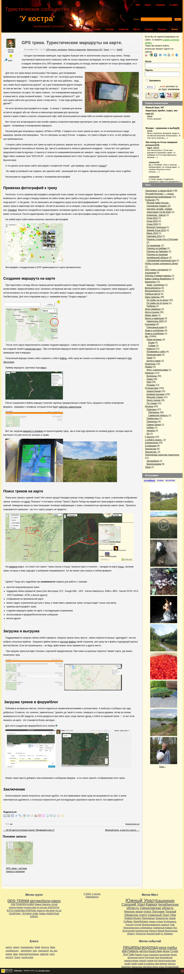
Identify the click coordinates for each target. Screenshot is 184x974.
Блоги (174, 29)
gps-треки (18, 900)
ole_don (54, 950)
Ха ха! (58, 910)
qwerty (16, 947)
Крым (172, 918)
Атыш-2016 (152, 224)
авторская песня (135, 957)
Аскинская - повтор (156, 215)
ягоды (155, 967)
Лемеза (138, 954)
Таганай (170, 911)
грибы (172, 947)
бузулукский (128, 931)
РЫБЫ (42, 913)
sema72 (9, 957)
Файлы (63, 358)
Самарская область (158, 415)
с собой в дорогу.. (154, 440)
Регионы (149, 406)
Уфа (173, 915)
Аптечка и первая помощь (158, 275)
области (153, 931)
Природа (149, 373)
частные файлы (68, 641)
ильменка (154, 954)
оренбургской (142, 931)
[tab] (150, 480)
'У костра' (37, 18)
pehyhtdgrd (26, 950)
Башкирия (164, 900)
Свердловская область (157, 908)
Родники (151, 385)
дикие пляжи (156, 921)
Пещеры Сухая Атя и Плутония (162, 239)
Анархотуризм (154, 391)
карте (27, 501)
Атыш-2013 (152, 221)
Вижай (161, 931)
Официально (92, 897)
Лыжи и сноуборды (154, 330)
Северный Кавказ (163, 927)
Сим (172, 924)
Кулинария (150, 324)
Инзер (137, 918)
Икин (43, 367)
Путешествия (151, 388)
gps (11, 824)
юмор (56, 901)
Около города (153, 400)
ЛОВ (13, 904)
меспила (147, 967)
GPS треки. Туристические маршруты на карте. (72, 42)
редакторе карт (33, 349)
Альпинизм (150, 273)
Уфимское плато (135, 915)
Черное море (133, 911)
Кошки (151, 342)
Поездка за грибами (157, 248)
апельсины (137, 967)
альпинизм (164, 954)
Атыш (121, 566)
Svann (17, 957)
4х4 (155, 960)
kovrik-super (27, 957)
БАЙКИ (30, 904)
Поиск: (136, 19)
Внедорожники (154, 464)
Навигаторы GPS (94, 49)
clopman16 (154, 162)
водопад (150, 947)
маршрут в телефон (33, 431)
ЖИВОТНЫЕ (52, 913)
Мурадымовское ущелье (155, 924)
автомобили (40, 901)
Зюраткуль (162, 918)
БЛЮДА (34, 916)
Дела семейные (153, 309)
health (134, 963)
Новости (151, 348)
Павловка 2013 (154, 236)
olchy (52, 954)
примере (13, 566)
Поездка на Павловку (157, 251)
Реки (149, 382)
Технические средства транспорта (162, 455)
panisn (9, 947)
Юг (148, 433)
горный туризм (146, 960)
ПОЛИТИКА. (15, 913)
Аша (157, 957)
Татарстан (141, 933)
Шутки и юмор (154, 361)
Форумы (162, 29)
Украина (151, 430)
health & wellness (146, 963)
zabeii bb (44, 954)
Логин (162, 64)
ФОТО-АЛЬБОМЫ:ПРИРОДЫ (21, 910)
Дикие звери (151, 315)
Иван (52, 947)
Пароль (162, 73)
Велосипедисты (153, 288)
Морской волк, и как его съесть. (122, 830)
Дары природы (152, 297)
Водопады (152, 376)
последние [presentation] (170, 480)
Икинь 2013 (152, 233)
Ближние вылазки (155, 394)
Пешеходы (150, 364)
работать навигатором (70, 407)
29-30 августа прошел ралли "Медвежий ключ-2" (29, 830)
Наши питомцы (154, 339)
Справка (160, 5)
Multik (11, 52)
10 (157, 145)
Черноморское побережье (137, 927)
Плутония (149, 957)
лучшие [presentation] (160, 480)
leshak (9, 954)
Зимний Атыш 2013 (156, 230)
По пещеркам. (154, 245)
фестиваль (130, 951)
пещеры (132, 947)
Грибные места (152, 294)
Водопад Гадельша (156, 227)
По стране (152, 403)
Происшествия (154, 354)
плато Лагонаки (154, 911)
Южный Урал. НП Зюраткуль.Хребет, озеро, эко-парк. (161, 110)
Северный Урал (158, 915)
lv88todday (18, 970)
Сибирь (150, 427)
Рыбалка (151, 306)
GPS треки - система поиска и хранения (19, 868)
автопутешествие (150, 951)
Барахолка (150, 282)
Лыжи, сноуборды (155, 285)
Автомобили (153, 461)
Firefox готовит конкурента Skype (161, 263)
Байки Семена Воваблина (158, 278)
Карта (148, 5)
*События (150, 200)
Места (136, 29)
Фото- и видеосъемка (157, 370)
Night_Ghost (153, 148)
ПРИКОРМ (21, 904)
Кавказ (38, 904)
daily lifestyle (161, 963)
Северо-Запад (154, 424)
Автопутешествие (167, 960)
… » (166, 138)
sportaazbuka (27, 947)
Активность (78, 29)
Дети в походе (152, 312)
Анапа (128, 918)
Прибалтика (153, 418)
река (162, 947)
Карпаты (46, 904)
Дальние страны (155, 397)
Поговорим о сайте (156, 351)
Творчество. (151, 452)
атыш (161, 967)
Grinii (149, 116)
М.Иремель (170, 921)
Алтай (54, 904)
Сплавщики (150, 446)
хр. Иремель (166, 933)
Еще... (162, 766)
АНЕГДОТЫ (53, 907)
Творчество (150, 449)
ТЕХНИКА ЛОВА (30, 913)
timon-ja (45, 947)
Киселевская (166, 957)
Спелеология (151, 442)
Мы (146, 336)
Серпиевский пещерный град (161, 260)
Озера (150, 379)
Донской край (153, 933)
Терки (149, 357)
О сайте (174, 5)
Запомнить (153, 80)
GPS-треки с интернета (56, 49)
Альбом (109, 29)
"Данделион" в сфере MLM (158, 190)
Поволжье (152, 409)
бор (175, 927)
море (166, 951)
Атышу (102, 166)
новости (41, 910)
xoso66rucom (12, 950)
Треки (106, 49)
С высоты (150, 436)
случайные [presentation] (149, 480)
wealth (127, 963)
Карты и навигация (77, 49)
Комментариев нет (132, 824)
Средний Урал (133, 904)
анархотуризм (16, 907)
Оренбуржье (140, 921)
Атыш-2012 (152, 218)
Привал (148, 367)
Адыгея (129, 924)
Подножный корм (155, 327)
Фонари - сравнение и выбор (161, 128)
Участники (94, 29)
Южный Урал (140, 900)
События (123, 29)
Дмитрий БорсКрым (29, 954)
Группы (149, 29)
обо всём (50, 910)
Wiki (137, 5)
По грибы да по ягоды (157, 300)
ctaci (35, 950)
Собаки (152, 345)
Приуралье (153, 412)
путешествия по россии (35, 907)
